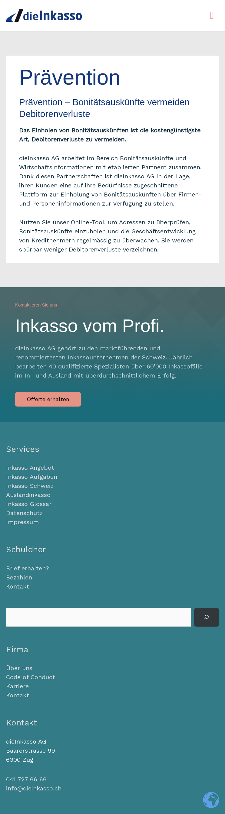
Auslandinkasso (28, 494)
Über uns (19, 668)
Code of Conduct (30, 677)
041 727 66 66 (26, 779)
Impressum (22, 522)
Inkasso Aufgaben (31, 476)
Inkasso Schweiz (30, 485)
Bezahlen (19, 577)
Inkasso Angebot (30, 467)
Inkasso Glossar (28, 504)
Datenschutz (24, 513)
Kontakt (17, 586)
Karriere (17, 686)
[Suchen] (206, 617)
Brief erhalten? (27, 568)
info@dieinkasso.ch (33, 788)
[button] (48, 399)
